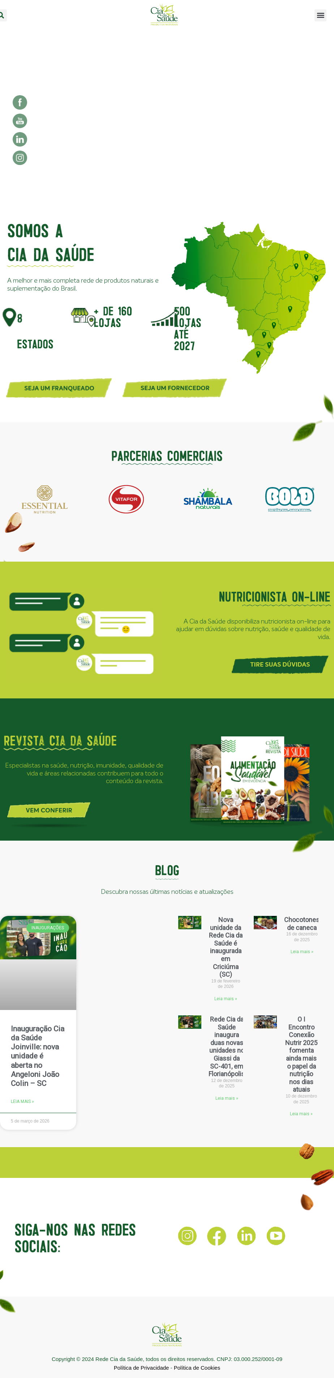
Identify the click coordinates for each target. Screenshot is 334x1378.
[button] (320, 15)
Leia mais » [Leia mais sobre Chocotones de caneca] (302, 951)
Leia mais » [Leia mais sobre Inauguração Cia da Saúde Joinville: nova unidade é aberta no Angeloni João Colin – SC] (22, 1101)
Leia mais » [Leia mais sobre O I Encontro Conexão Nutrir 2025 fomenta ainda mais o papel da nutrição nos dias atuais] (301, 1113)
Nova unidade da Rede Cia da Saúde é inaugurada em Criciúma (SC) (226, 947)
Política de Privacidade (141, 1368)
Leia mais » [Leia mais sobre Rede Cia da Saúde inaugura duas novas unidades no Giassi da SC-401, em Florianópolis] (226, 1098)
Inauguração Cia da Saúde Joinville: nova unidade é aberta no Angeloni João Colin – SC (37, 1056)
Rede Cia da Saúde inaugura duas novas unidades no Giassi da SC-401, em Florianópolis (227, 1046)
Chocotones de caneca (302, 923)
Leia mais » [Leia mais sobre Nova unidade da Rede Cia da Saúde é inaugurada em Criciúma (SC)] (225, 998)
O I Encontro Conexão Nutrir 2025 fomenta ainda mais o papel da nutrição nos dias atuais (301, 1054)
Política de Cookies (197, 1368)
